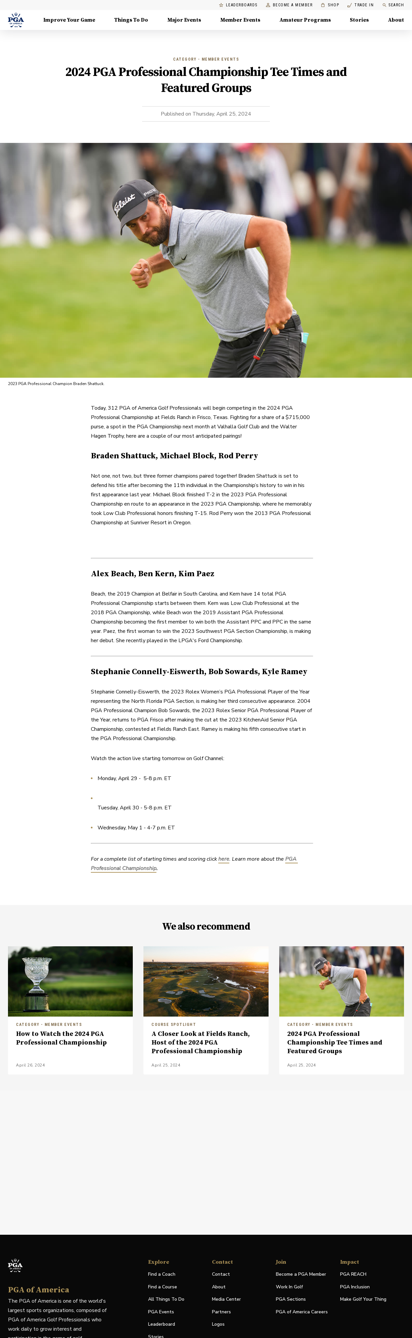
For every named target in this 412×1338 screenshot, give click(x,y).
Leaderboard (161, 1324)
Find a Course (162, 1287)
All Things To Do (166, 1299)
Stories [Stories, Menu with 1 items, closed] (359, 20)
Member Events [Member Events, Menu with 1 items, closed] (240, 20)
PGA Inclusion (355, 1287)
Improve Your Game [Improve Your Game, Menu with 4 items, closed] (69, 20)
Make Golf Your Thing (363, 1299)
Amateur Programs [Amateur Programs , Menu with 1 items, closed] (305, 20)
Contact (221, 1274)
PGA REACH (353, 1274)
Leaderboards (238, 5)
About (219, 1287)
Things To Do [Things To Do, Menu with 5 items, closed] (131, 20)
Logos (218, 1324)
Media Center (226, 1299)
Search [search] (393, 5)
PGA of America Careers (302, 1312)
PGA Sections (291, 1299)
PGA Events (161, 1312)
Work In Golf (289, 1287)
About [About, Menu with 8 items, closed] (396, 20)
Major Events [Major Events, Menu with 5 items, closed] (184, 20)
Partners (221, 1312)
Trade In (360, 5)
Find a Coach (161, 1274)
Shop (330, 5)
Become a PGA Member (301, 1274)
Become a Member (289, 5)
